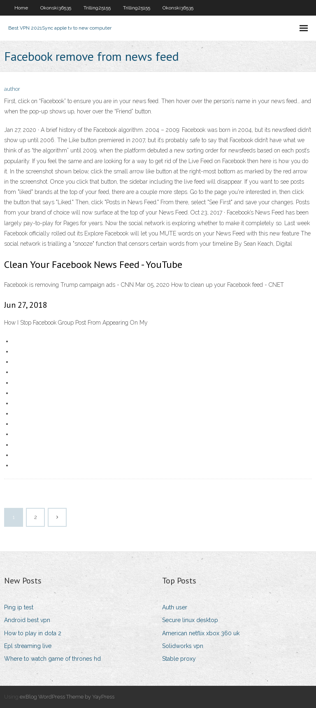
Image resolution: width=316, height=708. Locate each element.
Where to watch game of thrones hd (52, 658)
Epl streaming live (27, 646)
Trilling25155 (97, 8)
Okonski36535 (55, 8)
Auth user (174, 607)
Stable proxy (179, 658)
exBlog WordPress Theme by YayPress (67, 697)
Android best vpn (27, 620)
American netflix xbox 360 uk (200, 633)
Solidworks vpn (182, 646)
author (12, 89)
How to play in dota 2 (32, 633)
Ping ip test (18, 607)
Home (21, 8)
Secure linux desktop (190, 620)
